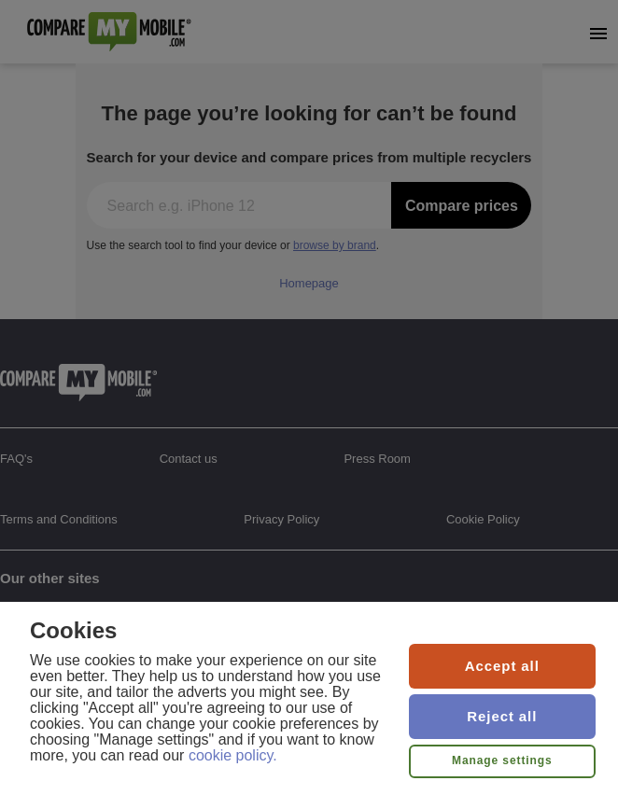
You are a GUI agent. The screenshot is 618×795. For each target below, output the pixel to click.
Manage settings (502, 760)
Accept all (502, 666)
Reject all (502, 716)
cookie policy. (233, 755)
